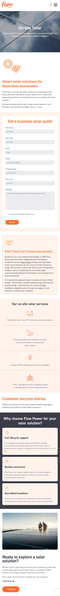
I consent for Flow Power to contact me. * (22, 214)
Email (7, 148)
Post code (9, 179)
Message (8, 190)
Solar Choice (26, 262)
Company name (10, 169)
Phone (7, 159)
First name (9, 128)
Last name (9, 138)
